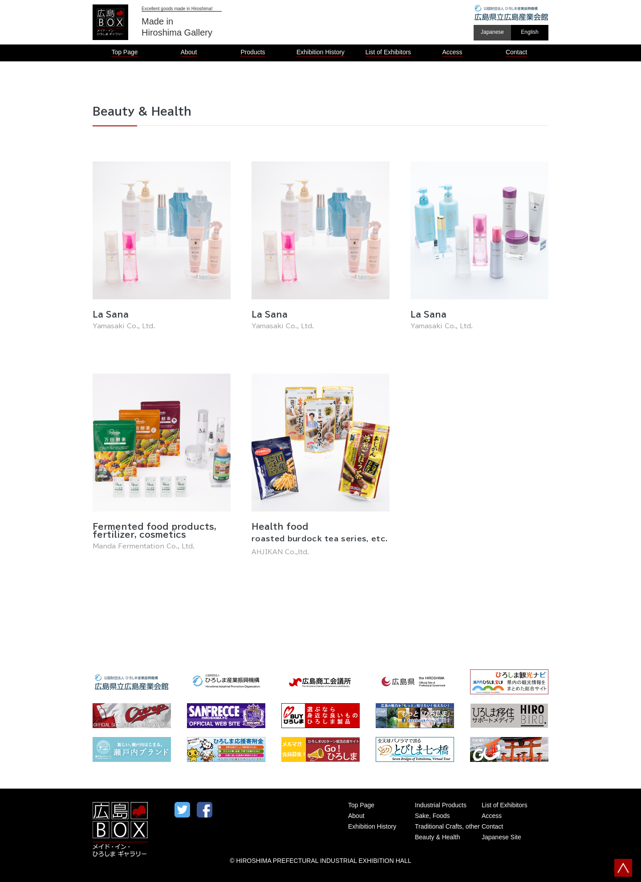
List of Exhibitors (504, 805)
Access (492, 815)
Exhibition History (372, 826)
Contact (492, 826)
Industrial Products (441, 805)
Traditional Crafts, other (447, 826)
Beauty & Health (437, 837)
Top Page (361, 805)
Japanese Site (501, 837)
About (356, 815)
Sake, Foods (432, 815)
